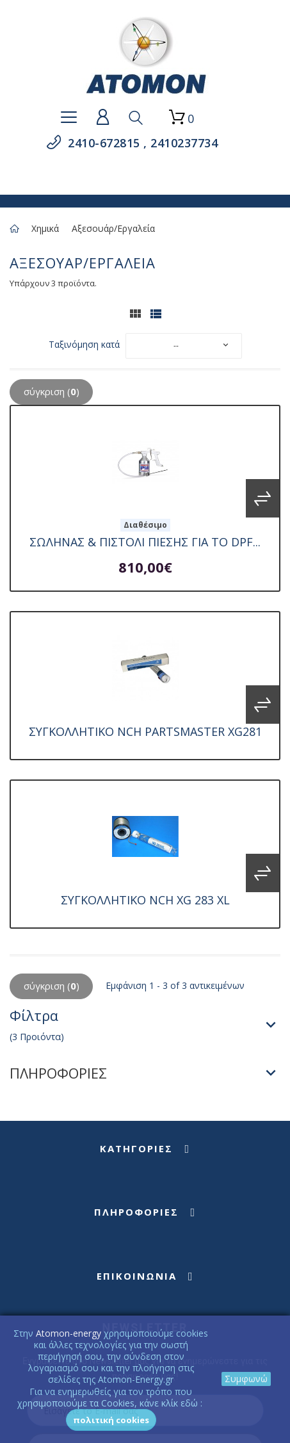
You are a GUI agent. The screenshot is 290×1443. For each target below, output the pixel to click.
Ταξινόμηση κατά (84, 344)
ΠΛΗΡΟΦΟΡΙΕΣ (58, 1072)
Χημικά (45, 228)
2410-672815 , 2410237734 (141, 143)
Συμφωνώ (246, 1379)
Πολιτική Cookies (111, 1420)
